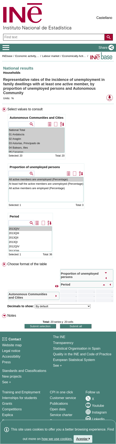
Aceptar (83, 439)
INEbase (7, 56)
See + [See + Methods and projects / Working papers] (6, 382)
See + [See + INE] (57, 365)
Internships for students (19, 398)
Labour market (51, 56)
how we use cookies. (57, 439)
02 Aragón (36, 139)
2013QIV (30, 229)
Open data (58, 409)
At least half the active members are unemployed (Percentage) (46, 184)
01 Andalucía (36, 134)
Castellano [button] (104, 18)
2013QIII (30, 233)
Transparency (63, 343)
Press (6, 362)
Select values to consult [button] (25, 109)
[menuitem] (58, 183)
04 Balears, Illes (36, 147)
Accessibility (11, 356)
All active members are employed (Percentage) (46, 188)
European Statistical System (74, 360)
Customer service (63, 398)
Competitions (12, 409)
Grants (7, 403)
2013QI (30, 242)
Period (14, 216)
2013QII (30, 237)
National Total (36, 130)
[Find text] (54, 37)
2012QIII (30, 251)
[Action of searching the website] (108, 37)
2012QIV (30, 246)
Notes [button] (11, 315)
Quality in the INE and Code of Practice (82, 354)
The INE (59, 337)
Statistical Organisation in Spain (76, 348)
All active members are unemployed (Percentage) (46, 179)
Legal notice (11, 351)
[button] (105, 47)
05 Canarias (36, 152)
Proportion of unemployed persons (35, 167)
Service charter (61, 415)
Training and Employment (21, 392)
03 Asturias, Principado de (36, 143)
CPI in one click (61, 392)
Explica (7, 415)
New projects (11, 376)
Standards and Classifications (24, 371)
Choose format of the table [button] (27, 264)
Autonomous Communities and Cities (37, 117)
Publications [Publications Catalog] (59, 403)
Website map (12, 345)
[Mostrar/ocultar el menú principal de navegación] (6, 47)
